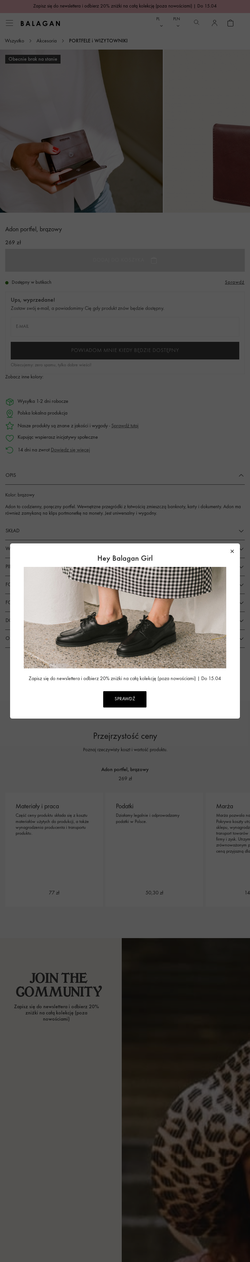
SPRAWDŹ (125, 699)
